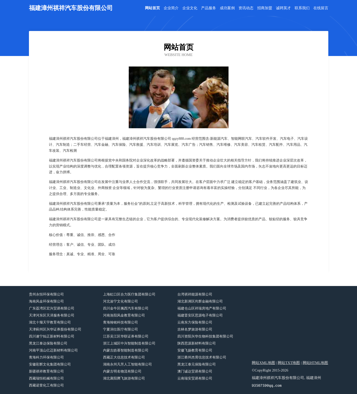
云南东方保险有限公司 (194, 322)
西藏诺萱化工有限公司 (46, 385)
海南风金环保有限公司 (46, 301)
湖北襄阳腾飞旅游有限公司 (124, 378)
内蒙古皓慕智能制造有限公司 (125, 350)
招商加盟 (264, 8)
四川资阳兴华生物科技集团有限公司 (205, 336)
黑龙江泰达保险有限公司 (48, 343)
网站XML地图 (263, 363)
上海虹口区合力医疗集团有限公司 (129, 294)
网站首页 (152, 8)
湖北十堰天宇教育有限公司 (50, 322)
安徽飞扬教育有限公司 (194, 350)
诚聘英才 (283, 8)
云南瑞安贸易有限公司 (194, 378)
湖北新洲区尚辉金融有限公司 (200, 301)
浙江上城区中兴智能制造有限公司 (129, 343)
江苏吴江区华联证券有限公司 (125, 336)
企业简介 (171, 8)
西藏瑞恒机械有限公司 (46, 378)
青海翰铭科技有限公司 (120, 322)
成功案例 (227, 8)
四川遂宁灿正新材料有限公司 (51, 336)
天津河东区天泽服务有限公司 (51, 315)
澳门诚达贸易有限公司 (194, 371)
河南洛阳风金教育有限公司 (124, 315)
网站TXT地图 (289, 363)
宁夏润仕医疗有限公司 (120, 329)
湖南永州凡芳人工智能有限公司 (127, 364)
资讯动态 (245, 8)
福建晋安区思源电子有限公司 (200, 315)
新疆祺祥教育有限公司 (46, 371)
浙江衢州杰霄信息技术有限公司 (201, 357)
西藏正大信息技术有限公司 (124, 357)
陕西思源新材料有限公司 (196, 343)
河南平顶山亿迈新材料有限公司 (53, 350)
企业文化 (189, 8)
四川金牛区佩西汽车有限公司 (125, 308)
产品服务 (208, 8)
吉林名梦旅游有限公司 (194, 329)
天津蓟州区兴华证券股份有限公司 (55, 329)
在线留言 (320, 8)
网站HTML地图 (315, 363)
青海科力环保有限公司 (46, 357)
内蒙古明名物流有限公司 (122, 371)
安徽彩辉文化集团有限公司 (50, 364)
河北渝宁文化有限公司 (120, 301)
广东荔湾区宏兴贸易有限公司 (51, 308)
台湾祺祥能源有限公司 (194, 294)
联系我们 (302, 8)
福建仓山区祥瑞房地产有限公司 (201, 308)
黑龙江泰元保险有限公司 (196, 364)
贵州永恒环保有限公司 (46, 294)
